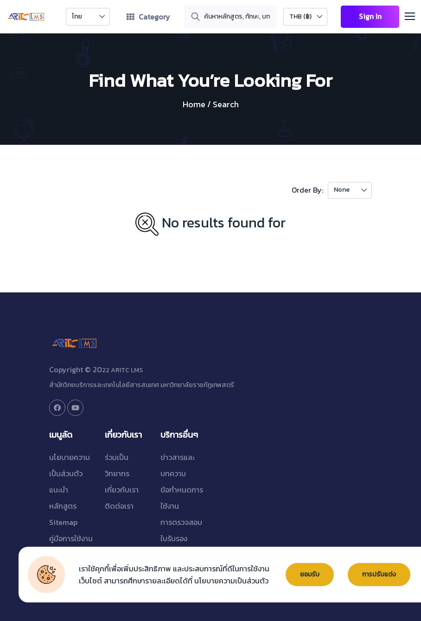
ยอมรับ (310, 575)
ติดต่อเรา (119, 505)
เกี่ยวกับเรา (122, 489)
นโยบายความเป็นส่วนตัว (231, 580)
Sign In (369, 16)
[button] (414, 15)
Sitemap (63, 522)
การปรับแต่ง (379, 575)
